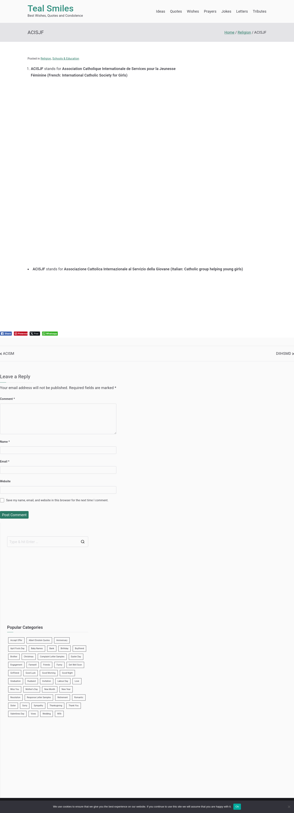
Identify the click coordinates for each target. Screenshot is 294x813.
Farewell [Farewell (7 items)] (33, 665)
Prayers (210, 11)
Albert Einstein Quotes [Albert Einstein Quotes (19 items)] (39, 640)
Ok (237, 806)
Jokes (226, 11)
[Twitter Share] (35, 334)
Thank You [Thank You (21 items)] (74, 705)
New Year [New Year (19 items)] (66, 689)
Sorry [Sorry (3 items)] (24, 705)
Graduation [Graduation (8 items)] (15, 681)
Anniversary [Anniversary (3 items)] (61, 640)
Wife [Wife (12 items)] (59, 714)
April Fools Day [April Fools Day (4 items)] (17, 648)
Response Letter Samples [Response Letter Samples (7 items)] (39, 697)
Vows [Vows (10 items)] (33, 714)
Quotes (176, 11)
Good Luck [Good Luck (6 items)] (31, 673)
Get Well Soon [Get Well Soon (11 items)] (75, 665)
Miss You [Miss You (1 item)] (14, 689)
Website (5, 481)
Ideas (160, 11)
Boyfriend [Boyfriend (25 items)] (79, 648)
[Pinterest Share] (21, 334)
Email (4, 461)
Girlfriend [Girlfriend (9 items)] (14, 673)
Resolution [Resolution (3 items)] (15, 697)
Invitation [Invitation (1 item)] (46, 681)
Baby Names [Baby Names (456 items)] (37, 648)
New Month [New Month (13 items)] (49, 689)
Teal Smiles (51, 8)
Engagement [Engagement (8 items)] (16, 665)
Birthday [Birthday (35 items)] (64, 648)
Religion (46, 58)
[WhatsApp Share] (50, 334)
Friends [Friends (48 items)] (46, 665)
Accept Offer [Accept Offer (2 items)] (16, 640)
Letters (242, 11)
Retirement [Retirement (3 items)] (62, 697)
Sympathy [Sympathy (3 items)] (38, 705)
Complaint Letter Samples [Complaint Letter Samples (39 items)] (52, 657)
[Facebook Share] (6, 334)
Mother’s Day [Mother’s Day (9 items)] (32, 689)
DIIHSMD (283, 353)
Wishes (193, 11)
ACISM (8, 353)
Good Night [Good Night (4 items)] (67, 673)
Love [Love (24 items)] (77, 681)
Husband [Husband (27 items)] (31, 681)
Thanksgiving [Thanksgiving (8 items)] (56, 705)
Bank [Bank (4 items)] (51, 648)
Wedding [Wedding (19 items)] (46, 714)
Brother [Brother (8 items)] (13, 657)
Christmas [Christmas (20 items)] (28, 657)
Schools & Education (65, 58)
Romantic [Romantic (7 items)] (78, 697)
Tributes (259, 11)
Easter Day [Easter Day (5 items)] (76, 657)
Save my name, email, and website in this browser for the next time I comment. (57, 500)
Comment (7, 398)
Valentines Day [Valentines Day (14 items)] (17, 714)
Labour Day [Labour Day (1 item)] (63, 681)
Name (5, 441)
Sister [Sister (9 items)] (13, 705)
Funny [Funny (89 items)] (59, 665)
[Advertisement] (110, 107)
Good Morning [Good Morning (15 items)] (48, 673)
